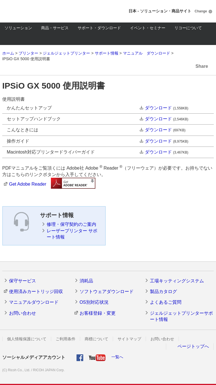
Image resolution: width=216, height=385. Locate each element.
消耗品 (86, 280)
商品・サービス (55, 28)
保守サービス (22, 280)
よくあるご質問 (165, 302)
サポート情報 (106, 53)
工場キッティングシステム (177, 280)
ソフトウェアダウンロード (107, 291)
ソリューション (18, 28)
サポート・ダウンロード (99, 28)
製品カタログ (163, 291)
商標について (96, 339)
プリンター (28, 53)
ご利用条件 (65, 339)
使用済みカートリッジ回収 (36, 291)
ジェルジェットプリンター (66, 53)
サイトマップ (129, 339)
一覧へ (117, 357)
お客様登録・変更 (98, 313)
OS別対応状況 (94, 302)
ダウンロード (158, 107)
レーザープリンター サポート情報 (72, 233)
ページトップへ (193, 346)
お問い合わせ (22, 313)
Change (201, 11)
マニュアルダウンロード (33, 302)
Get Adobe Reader (27, 184)
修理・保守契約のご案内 (71, 224)
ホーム (8, 53)
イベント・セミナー (147, 28)
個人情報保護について (26, 339)
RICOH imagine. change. (22, 11)
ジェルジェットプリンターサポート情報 (181, 316)
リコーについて (188, 28)
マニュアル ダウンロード (146, 53)
